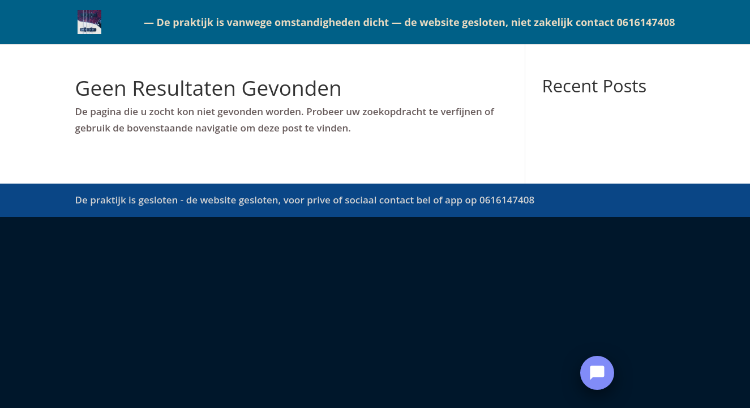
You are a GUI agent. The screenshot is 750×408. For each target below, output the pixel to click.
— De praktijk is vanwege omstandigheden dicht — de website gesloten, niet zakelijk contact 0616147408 (409, 23)
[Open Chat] (597, 373)
